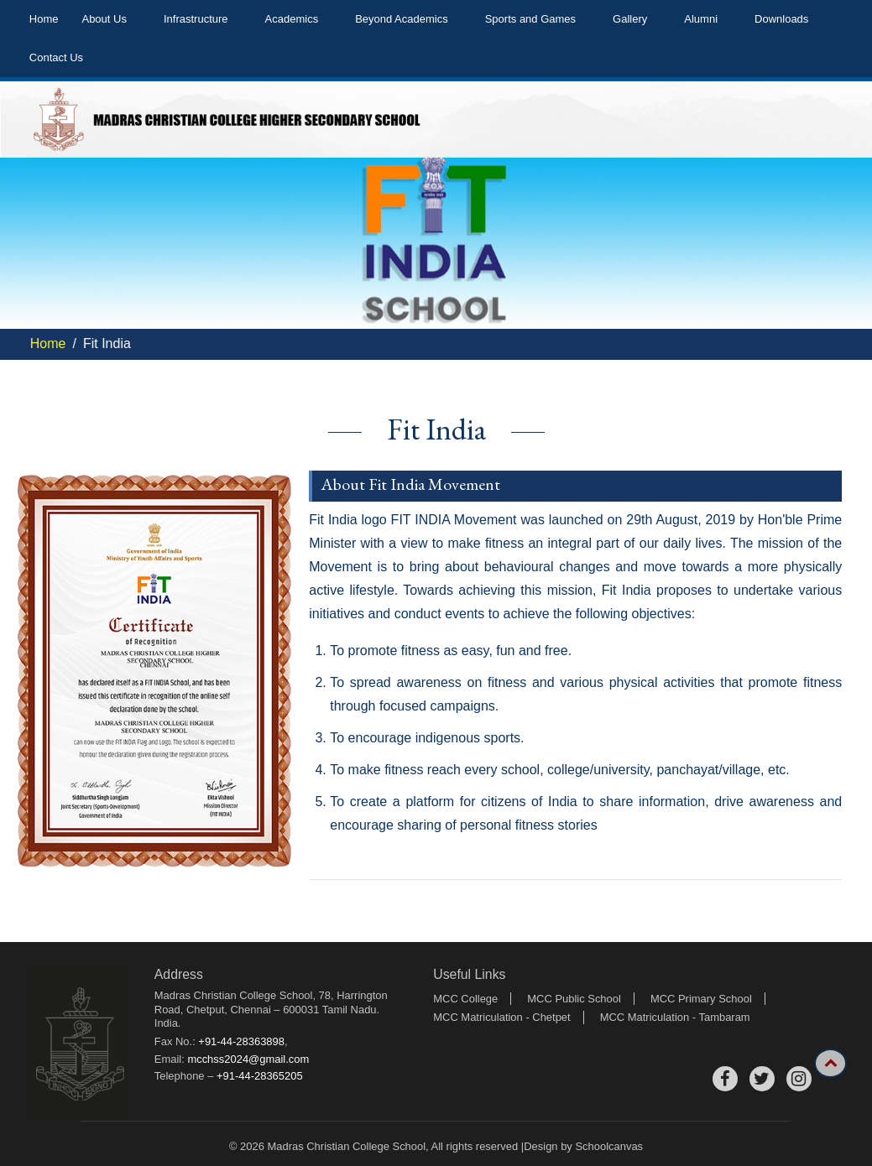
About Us (103, 19)
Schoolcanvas (609, 1146)
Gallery (630, 19)
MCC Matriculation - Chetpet (501, 1017)
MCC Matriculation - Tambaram (675, 1017)
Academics (292, 19)
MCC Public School (574, 998)
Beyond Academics (401, 19)
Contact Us (56, 57)
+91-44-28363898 (241, 1041)
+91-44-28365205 (260, 1076)
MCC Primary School (701, 998)
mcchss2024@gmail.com (248, 1059)
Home (44, 19)
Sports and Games (530, 19)
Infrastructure (196, 19)
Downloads (781, 19)
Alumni (701, 19)
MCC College (465, 998)
